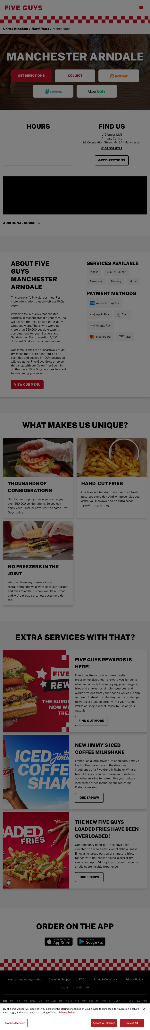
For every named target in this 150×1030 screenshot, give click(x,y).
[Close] (143, 1011)
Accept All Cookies (104, 1025)
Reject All (132, 1025)
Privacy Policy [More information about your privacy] (66, 1014)
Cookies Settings (15, 1025)
